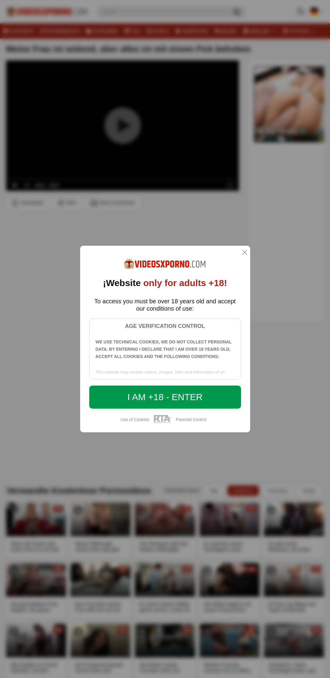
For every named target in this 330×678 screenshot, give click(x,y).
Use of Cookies (135, 419)
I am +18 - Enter (165, 397)
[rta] (163, 422)
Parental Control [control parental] (191, 419)
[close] (244, 253)
